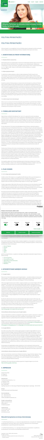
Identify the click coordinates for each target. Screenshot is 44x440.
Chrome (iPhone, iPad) (8, 259)
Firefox (5, 250)
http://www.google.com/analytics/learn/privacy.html (12, 309)
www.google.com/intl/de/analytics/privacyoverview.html (30, 325)
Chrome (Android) (7, 257)
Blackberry (6, 263)
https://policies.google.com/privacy (9, 362)
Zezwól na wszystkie (36, 232)
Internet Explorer (7, 246)
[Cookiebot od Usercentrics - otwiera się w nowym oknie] (38, 207)
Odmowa (8, 232)
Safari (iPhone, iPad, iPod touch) (10, 260)
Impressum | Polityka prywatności (8, 435)
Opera (5, 252)
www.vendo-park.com (19, 435)
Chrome (5, 247)
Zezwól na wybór (22, 232)
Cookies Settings (5, 437)
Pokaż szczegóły (37, 228)
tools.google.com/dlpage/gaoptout (34, 322)
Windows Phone (7, 262)
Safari (5, 249)
